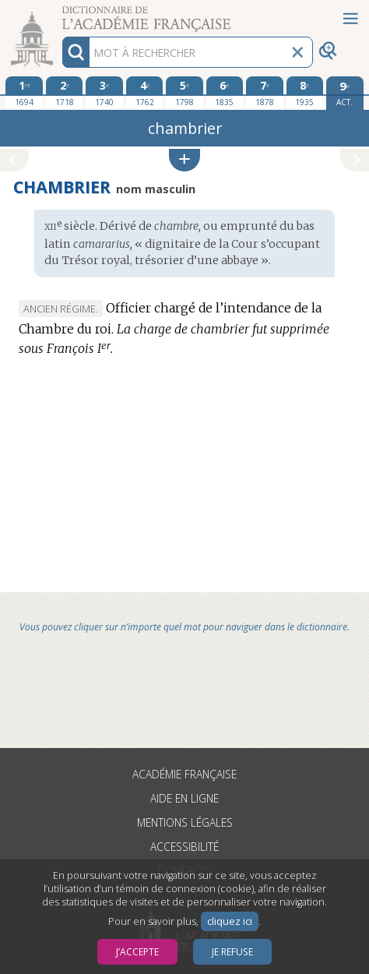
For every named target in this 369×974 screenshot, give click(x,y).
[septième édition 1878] (264, 92)
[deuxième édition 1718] (64, 92)
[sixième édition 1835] (225, 92)
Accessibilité (184, 846)
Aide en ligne (184, 798)
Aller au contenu (60, 13)
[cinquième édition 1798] (184, 92)
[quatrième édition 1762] (144, 92)
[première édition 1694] (24, 92)
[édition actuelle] (345, 93)
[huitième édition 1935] (305, 92)
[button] (184, 160)
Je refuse (232, 951)
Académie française (184, 774)
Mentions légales (185, 822)
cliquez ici (229, 921)
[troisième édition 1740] (104, 92)
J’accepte (137, 951)
